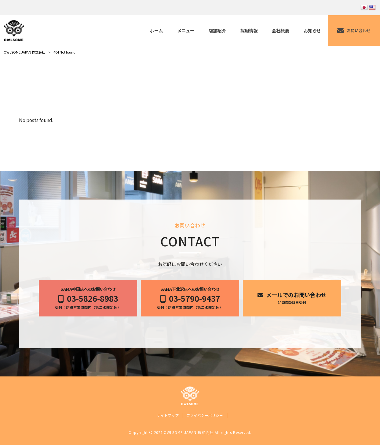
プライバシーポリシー (204, 415)
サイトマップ (168, 415)
